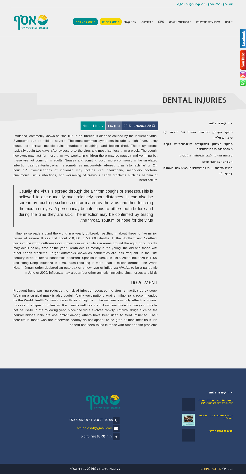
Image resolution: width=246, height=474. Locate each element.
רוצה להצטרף (85, 21)
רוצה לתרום (110, 21)
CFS (161, 21)
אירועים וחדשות (208, 21)
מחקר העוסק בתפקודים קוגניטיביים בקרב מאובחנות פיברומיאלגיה (198, 146)
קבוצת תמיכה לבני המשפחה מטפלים (206, 155)
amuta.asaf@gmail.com (95, 428)
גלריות (146, 21)
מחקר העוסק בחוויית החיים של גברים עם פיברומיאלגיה (198, 135)
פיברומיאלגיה (179, 21)
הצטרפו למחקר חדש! (217, 161)
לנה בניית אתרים (210, 468)
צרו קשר (130, 21)
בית (227, 21)
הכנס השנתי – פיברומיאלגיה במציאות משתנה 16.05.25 (198, 170)
